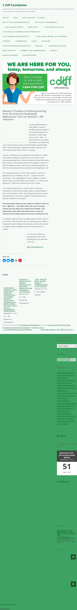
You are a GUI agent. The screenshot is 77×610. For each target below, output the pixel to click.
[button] (73, 556)
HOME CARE (39, 46)
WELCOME (6, 18)
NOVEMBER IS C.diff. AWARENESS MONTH (32, 50)
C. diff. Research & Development (29, 325)
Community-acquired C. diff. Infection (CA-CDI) (57, 330)
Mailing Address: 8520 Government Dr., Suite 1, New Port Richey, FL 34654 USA (66, 532)
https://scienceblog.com (35, 247)
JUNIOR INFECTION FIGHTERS (57, 46)
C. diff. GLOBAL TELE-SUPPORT (13, 27)
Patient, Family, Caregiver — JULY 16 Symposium (50, 36)
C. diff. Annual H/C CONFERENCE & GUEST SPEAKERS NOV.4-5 (21, 32)
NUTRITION (53, 50)
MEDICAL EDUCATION (9, 50)
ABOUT (15, 18)
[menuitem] (10, 301)
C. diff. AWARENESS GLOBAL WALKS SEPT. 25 (16, 36)
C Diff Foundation (15, 5)
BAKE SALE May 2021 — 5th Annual (34, 18)
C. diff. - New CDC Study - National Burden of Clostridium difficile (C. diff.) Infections (41, 282)
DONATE (34, 41)
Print (16, 260)
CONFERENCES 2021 (21, 41)
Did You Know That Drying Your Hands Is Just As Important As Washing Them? (67, 395)
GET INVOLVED (46, 41)
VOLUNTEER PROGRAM (30, 55)
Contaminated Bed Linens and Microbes (17, 330)
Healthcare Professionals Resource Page (17, 46)
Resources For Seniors (10, 55)
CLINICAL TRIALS (33, 27)
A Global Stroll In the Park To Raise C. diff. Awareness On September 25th (66, 375)
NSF (58, 325)
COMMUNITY (6, 41)
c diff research (52, 325)
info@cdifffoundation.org (65, 538)
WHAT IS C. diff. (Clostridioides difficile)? (16, 22)
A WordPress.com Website (8, 604)
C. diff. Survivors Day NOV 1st (54, 27)
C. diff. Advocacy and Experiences (45, 22)
